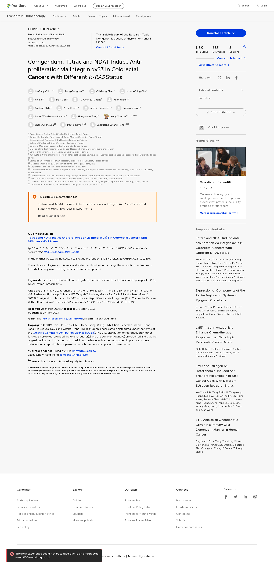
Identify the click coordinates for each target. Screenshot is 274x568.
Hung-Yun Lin (114, 116)
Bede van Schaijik (205, 310)
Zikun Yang (214, 441)
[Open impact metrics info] (244, 47)
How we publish (83, 520)
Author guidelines (27, 500)
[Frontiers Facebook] (226, 497)
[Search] (243, 6)
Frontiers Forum (134, 500)
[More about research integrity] (219, 213)
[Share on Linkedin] (228, 78)
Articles (77, 16)
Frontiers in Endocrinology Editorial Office (62, 319)
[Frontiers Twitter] (235, 497)
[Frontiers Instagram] (255, 497)
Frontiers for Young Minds (140, 513)
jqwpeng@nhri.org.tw (74, 354)
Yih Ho (35, 99)
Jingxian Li (201, 441)
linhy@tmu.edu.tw (84, 351)
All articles (80, 5)
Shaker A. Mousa (41, 125)
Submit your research (108, 5)
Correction (205, 98)
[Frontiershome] (17, 6)
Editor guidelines (27, 520)
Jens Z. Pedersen (96, 108)
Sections (58, 16)
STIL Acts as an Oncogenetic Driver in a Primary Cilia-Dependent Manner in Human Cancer (217, 427)
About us (39, 5)
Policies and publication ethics (35, 513)
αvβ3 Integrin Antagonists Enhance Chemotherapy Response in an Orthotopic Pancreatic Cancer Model (215, 335)
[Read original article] (53, 216)
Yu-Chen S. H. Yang (86, 99)
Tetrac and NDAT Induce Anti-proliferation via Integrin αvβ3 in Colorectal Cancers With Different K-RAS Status (219, 245)
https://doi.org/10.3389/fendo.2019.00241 (49, 46)
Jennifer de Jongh (226, 310)
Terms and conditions (112, 556)
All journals (61, 5)
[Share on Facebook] (236, 78)
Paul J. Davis (70, 125)
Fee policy (23, 527)
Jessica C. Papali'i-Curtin (209, 307)
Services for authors (29, 507)
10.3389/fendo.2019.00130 (61, 252)
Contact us (183, 513)
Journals (78, 513)
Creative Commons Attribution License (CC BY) (64, 332)
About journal (144, 16)
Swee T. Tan (224, 314)
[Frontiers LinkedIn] (245, 497)
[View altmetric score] (214, 65)
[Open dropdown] (221, 33)
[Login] (262, 6)
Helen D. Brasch (233, 307)
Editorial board (121, 16)
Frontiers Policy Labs (137, 507)
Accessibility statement (142, 556)
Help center (183, 500)
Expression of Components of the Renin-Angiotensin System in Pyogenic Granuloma (220, 295)
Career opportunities (189, 527)
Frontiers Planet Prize (137, 520)
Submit (180, 520)
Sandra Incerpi (127, 108)
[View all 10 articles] (110, 47)
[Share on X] (220, 78)
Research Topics (97, 16)
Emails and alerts (186, 507)
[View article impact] (231, 58)
